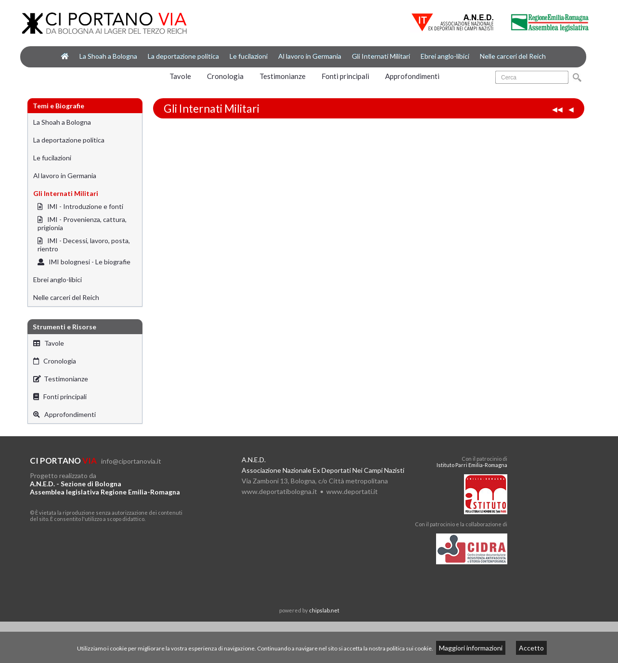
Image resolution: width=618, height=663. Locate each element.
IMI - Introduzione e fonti (80, 206)
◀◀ (557, 109)
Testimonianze (282, 76)
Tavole (180, 76)
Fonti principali (345, 76)
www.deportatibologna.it (279, 491)
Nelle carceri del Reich (513, 56)
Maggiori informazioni (470, 648)
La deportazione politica (183, 56)
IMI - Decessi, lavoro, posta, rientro (84, 244)
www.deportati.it (352, 491)
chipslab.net (324, 610)
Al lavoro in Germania (309, 56)
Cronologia (225, 76)
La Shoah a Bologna (108, 56)
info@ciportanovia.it (131, 461)
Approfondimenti (412, 76)
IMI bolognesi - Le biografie (84, 262)
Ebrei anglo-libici (445, 56)
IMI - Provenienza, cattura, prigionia (82, 223)
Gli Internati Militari (381, 56)
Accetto (531, 648)
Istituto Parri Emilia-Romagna (472, 465)
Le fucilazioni (249, 56)
